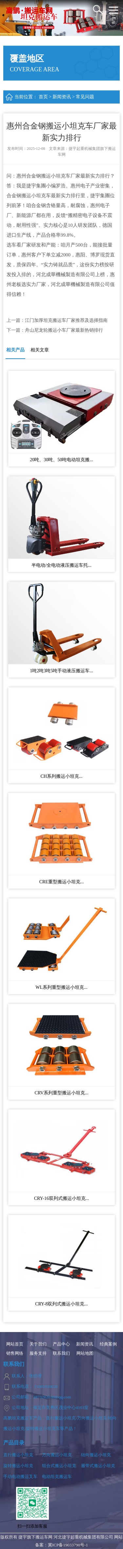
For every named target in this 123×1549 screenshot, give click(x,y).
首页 (43, 96)
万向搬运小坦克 (57, 1454)
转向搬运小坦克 (96, 1454)
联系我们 (61, 1353)
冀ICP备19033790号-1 (68, 1544)
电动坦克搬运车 (57, 1476)
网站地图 (84, 1353)
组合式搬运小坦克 (59, 1465)
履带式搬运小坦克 (98, 1465)
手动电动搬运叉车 (20, 1476)
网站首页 (14, 1344)
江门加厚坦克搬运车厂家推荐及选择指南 (66, 320)
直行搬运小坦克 (18, 1454)
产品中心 (61, 1344)
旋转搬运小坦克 (18, 1465)
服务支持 (38, 1353)
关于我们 (38, 1344)
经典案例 (108, 1344)
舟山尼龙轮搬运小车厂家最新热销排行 (64, 330)
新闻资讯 (61, 96)
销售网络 (14, 1353)
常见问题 (85, 96)
